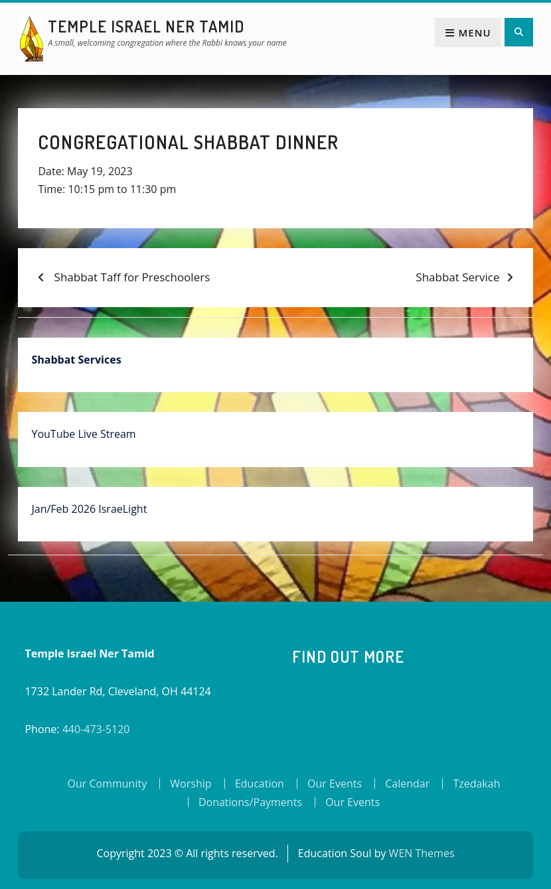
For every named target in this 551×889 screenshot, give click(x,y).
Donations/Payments (250, 802)
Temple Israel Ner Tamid (146, 26)
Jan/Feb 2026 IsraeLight (89, 509)
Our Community (107, 783)
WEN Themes (422, 853)
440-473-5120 (96, 729)
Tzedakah (476, 783)
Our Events (334, 783)
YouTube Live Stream (83, 434)
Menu (468, 32)
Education (259, 783)
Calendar (407, 783)
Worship (190, 783)
